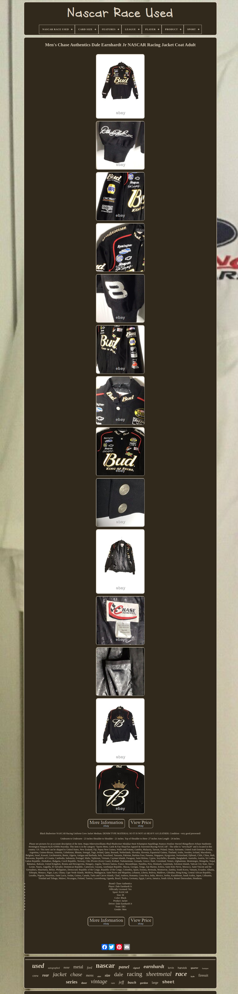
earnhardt (154, 966)
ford (89, 967)
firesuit (203, 975)
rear (45, 975)
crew (35, 975)
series (71, 981)
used (38, 965)
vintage (99, 981)
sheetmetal (159, 974)
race (181, 973)
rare (113, 983)
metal (78, 966)
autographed (54, 968)
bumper (205, 968)
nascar (105, 965)
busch (132, 982)
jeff (121, 982)
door (84, 982)
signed (136, 967)
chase (76, 974)
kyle (193, 976)
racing (134, 973)
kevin (171, 967)
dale (118, 974)
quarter (194, 968)
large (155, 982)
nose (66, 967)
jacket (60, 974)
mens (89, 975)
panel (124, 966)
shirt (99, 976)
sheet (168, 982)
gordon (144, 983)
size (107, 975)
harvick (182, 967)
